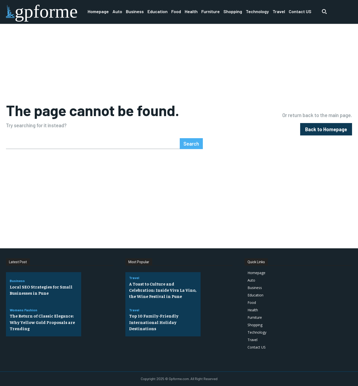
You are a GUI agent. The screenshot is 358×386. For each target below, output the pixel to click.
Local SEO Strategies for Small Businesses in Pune (42, 290)
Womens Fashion (23, 310)
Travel (134, 278)
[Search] (191, 143)
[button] (324, 11)
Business (17, 281)
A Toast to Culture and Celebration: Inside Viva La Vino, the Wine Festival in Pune (163, 290)
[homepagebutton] (326, 129)
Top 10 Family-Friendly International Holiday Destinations (154, 322)
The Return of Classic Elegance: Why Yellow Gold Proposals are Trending (43, 322)
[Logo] (42, 11)
